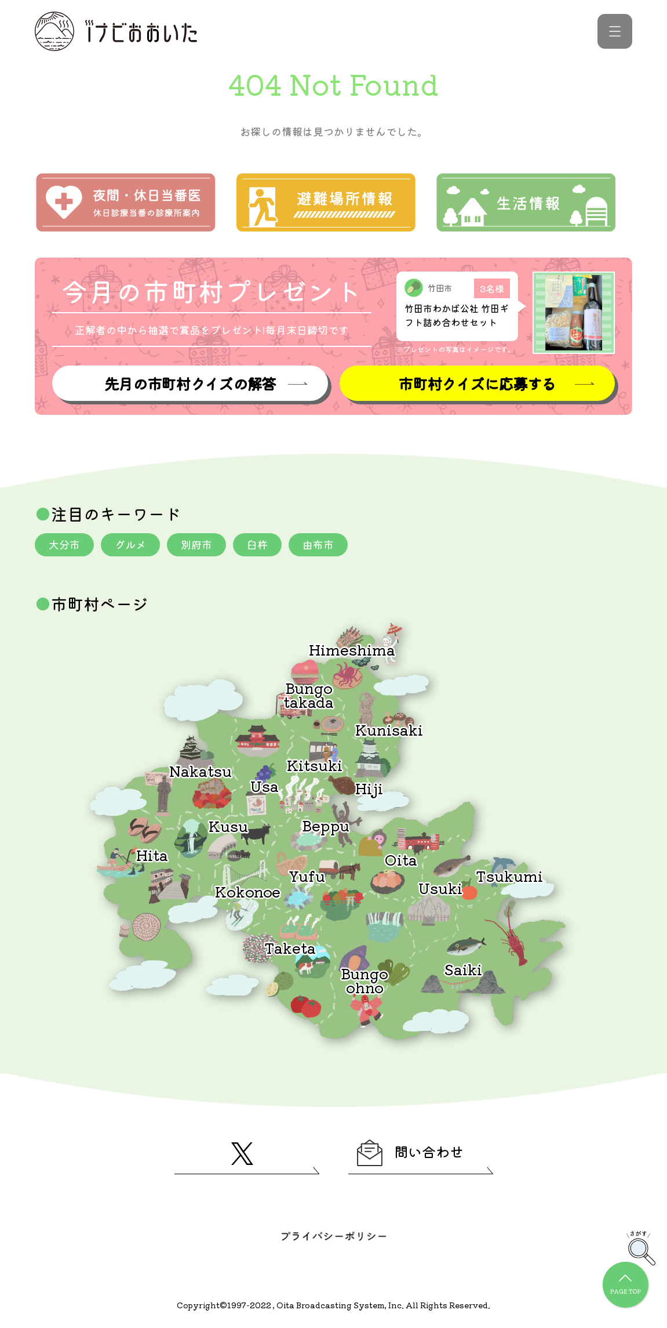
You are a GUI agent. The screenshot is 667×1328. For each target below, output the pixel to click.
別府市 (196, 544)
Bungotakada (308, 694)
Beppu (325, 824)
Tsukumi (509, 875)
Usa (264, 785)
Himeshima (352, 649)
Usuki (440, 887)
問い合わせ (410, 1152)
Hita (152, 854)
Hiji (369, 787)
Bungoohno (364, 979)
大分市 (64, 544)
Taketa (290, 947)
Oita (401, 859)
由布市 (318, 544)
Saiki (463, 968)
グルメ (130, 544)
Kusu (228, 825)
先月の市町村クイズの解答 (190, 383)
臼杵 (257, 544)
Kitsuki (314, 764)
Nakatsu (200, 770)
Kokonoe (247, 891)
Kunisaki (389, 729)
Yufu (307, 875)
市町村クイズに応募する (477, 383)
